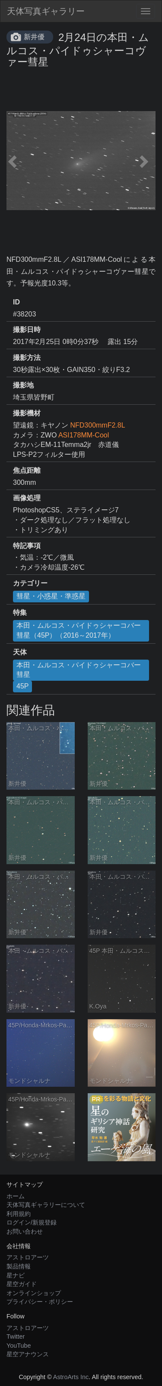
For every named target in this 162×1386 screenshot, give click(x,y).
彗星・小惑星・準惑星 (51, 596)
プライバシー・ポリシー (39, 1301)
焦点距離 (27, 470)
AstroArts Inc (71, 1377)
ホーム (15, 1196)
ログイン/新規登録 (31, 1222)
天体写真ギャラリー (46, 11)
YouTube (18, 1345)
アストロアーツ (27, 1257)
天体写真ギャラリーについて (45, 1204)
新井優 (34, 36)
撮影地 (23, 385)
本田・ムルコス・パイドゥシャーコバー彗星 (78, 670)
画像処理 (27, 498)
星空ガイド (21, 1284)
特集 (20, 612)
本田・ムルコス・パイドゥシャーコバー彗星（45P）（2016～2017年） (78, 630)
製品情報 (18, 1266)
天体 (20, 652)
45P (22, 686)
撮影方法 (27, 357)
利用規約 (18, 1213)
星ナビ (15, 1275)
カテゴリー (30, 583)
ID (16, 302)
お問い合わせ (24, 1231)
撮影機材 (27, 413)
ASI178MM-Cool (83, 435)
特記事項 (27, 545)
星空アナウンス (27, 1354)
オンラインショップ (33, 1293)
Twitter (15, 1336)
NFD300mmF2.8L (97, 425)
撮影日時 (27, 329)
